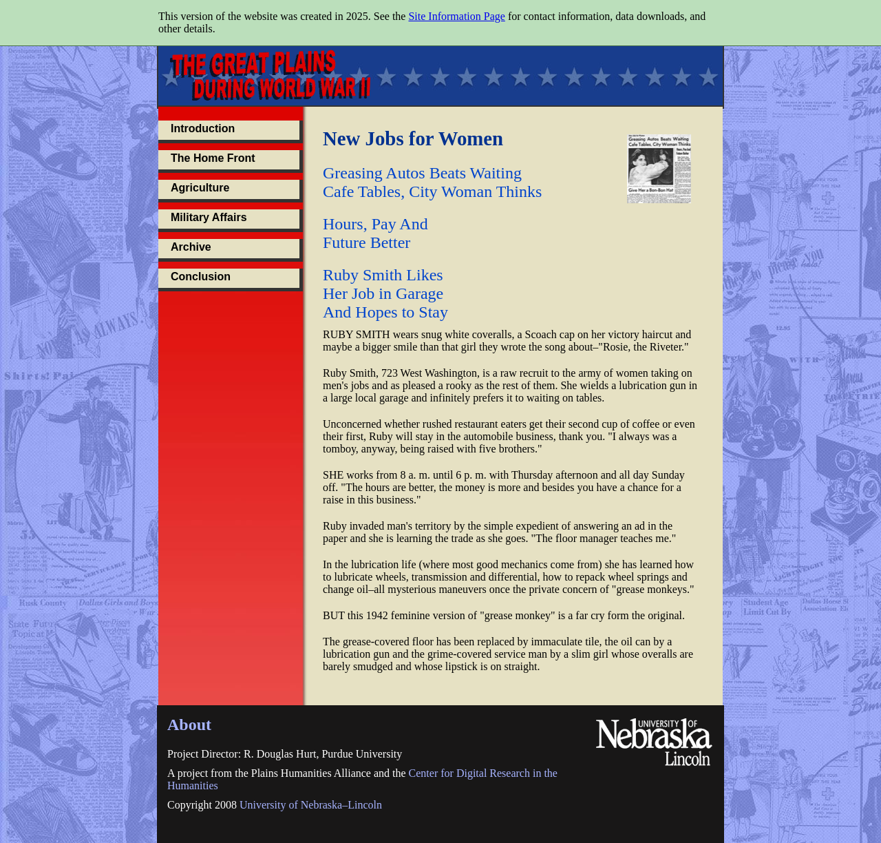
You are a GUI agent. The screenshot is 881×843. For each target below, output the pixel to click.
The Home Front (213, 158)
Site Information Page (456, 16)
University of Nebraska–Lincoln (311, 805)
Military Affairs (209, 217)
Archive (191, 247)
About (189, 724)
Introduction (203, 128)
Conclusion (201, 276)
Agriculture (200, 188)
